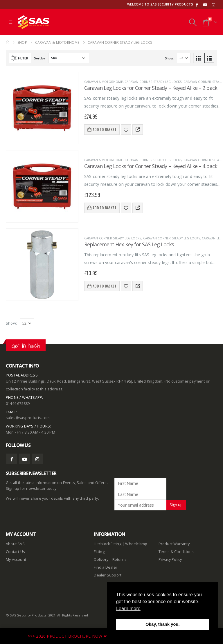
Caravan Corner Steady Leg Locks (153, 82)
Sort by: (40, 58)
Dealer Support (107, 575)
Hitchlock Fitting (107, 543)
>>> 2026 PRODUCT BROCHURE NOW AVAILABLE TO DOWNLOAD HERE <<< (104, 636)
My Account (16, 559)
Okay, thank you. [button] (162, 624)
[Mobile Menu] (10, 22)
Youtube (24, 459)
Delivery (101, 559)
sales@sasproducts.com (28, 417)
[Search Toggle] (192, 22)
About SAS (15, 543)
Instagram (37, 459)
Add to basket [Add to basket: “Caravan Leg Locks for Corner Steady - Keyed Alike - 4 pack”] (104, 207)
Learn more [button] (128, 608)
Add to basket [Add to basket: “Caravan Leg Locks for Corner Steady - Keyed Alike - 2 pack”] (104, 129)
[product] (42, 108)
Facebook (11, 459)
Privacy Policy (170, 559)
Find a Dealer (105, 567)
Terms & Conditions (176, 551)
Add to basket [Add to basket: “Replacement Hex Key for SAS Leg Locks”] (104, 285)
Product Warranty (174, 543)
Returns (119, 559)
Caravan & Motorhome (103, 82)
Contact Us (15, 551)
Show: (169, 58)
